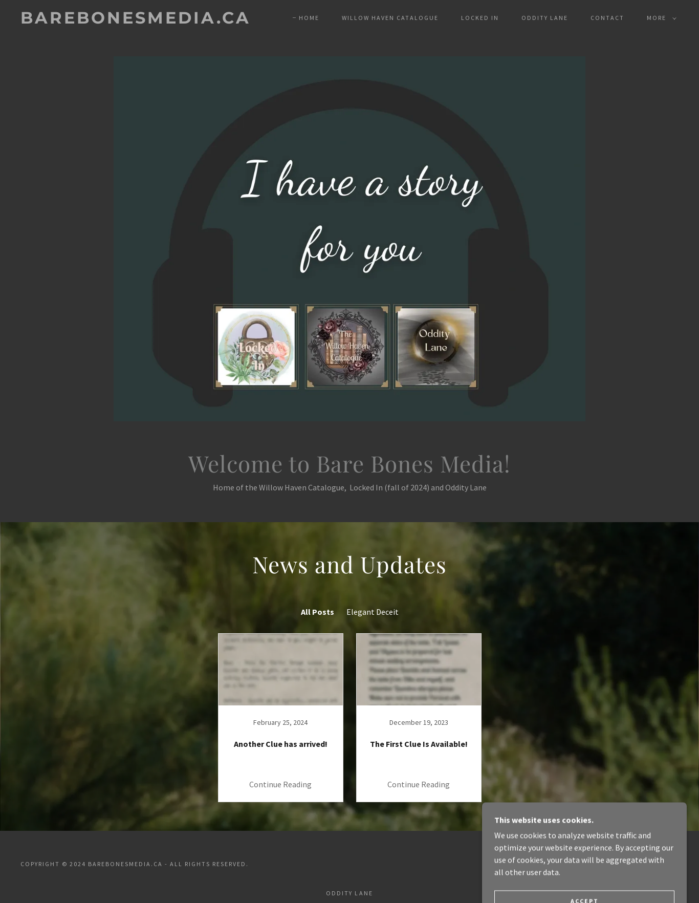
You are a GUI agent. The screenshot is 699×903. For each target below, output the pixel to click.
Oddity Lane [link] (544, 18)
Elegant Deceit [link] (372, 612)
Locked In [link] (480, 18)
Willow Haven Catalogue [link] (390, 18)
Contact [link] (607, 18)
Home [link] (309, 18)
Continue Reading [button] (280, 784)
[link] (135, 20)
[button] (660, 18)
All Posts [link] (317, 612)
